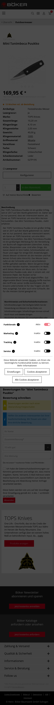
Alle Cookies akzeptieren (27, 379)
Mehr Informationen (27, 365)
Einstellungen (13, 371)
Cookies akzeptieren (37, 371)
